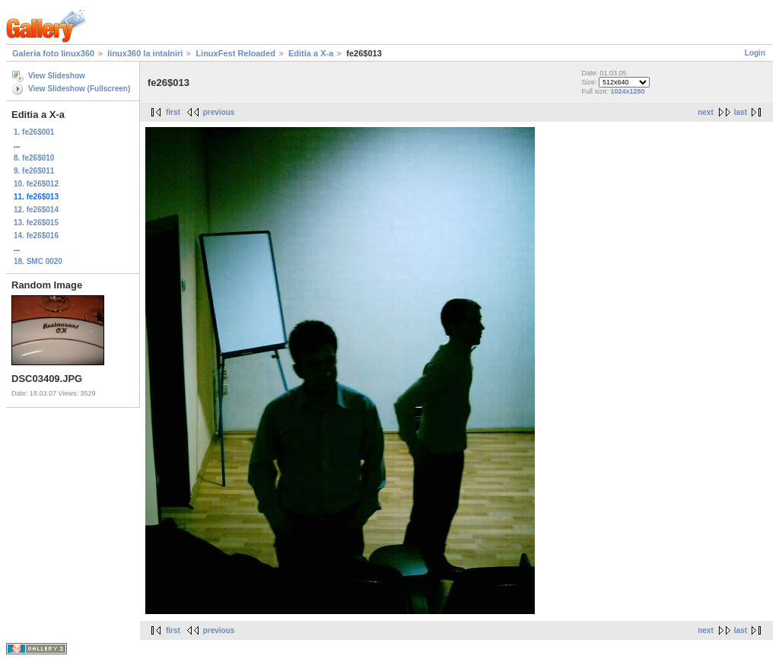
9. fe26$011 (34, 171)
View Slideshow (56, 76)
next (706, 112)
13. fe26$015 (36, 222)
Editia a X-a (310, 53)
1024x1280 (627, 91)
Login (755, 53)
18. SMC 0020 (38, 261)
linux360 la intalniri (145, 53)
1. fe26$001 (34, 132)
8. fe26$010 (34, 158)
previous (219, 112)
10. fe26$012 (36, 184)
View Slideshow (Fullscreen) (79, 88)
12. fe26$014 (36, 209)
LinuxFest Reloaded (235, 53)
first (173, 112)
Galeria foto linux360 (53, 53)
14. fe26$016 (36, 235)
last (740, 112)
